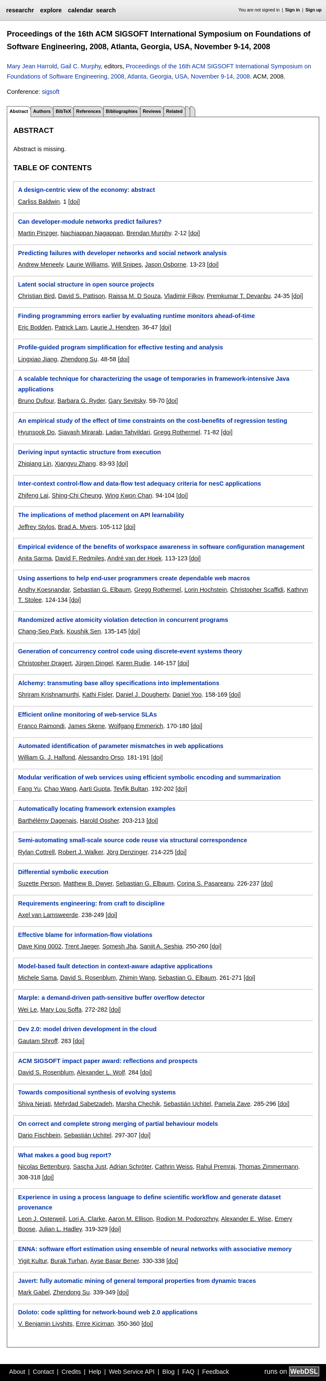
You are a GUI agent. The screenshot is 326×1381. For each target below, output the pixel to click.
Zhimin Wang (137, 977)
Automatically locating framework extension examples (96, 808)
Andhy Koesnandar (44, 589)
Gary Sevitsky (127, 400)
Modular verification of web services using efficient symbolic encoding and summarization (149, 777)
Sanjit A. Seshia (161, 946)
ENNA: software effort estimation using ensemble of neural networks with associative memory (155, 1249)
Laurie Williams (87, 264)
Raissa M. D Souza (134, 296)
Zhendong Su (78, 359)
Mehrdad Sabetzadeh (83, 1103)
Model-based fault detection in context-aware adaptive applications (115, 966)
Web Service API (132, 1371)
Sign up (314, 10)
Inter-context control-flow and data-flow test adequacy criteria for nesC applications (139, 483)
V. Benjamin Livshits (45, 1323)
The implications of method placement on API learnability (101, 515)
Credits (71, 1371)
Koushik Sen (84, 631)
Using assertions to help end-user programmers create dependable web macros (134, 578)
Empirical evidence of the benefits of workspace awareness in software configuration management (161, 546)
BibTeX (63, 111)
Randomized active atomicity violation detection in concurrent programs (123, 619)
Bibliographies (122, 111)
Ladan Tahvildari (128, 432)
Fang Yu (29, 788)
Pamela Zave (232, 1103)
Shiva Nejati (34, 1103)
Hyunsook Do (36, 432)
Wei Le (27, 1009)
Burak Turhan (69, 1260)
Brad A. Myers (77, 526)
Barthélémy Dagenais (47, 820)
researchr (20, 10)
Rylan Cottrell (36, 852)
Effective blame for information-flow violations (85, 934)
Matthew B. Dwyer (87, 883)
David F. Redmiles (79, 558)
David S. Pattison (81, 296)
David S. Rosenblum (88, 977)
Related (174, 111)
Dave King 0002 (39, 946)
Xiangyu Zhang (75, 463)
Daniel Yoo (187, 694)
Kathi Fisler (97, 694)
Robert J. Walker (80, 852)
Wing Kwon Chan (128, 495)
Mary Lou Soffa (61, 1009)
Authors (42, 111)
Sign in (292, 10)
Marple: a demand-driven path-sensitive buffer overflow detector (111, 997)
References (88, 111)
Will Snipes (126, 264)
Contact (43, 1371)
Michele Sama (37, 977)
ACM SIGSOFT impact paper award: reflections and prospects (107, 1061)
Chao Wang (60, 788)
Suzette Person (38, 883)
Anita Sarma (34, 558)
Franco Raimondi (41, 726)
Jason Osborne (165, 264)
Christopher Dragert (44, 663)
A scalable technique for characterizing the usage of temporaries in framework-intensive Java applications (153, 383)
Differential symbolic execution (63, 872)
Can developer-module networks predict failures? (89, 221)
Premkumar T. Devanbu (239, 296)
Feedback (215, 1371)
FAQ (188, 1371)
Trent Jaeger (82, 946)
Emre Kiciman (95, 1323)
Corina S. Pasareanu (205, 883)
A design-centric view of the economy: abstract (86, 189)
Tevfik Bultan (130, 788)
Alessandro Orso (101, 757)
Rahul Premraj (215, 1166)
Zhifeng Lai (33, 495)
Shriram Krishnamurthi (48, 694)
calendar (80, 10)
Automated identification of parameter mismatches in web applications (120, 746)
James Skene (86, 726)
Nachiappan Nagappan (91, 233)
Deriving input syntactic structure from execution (89, 452)
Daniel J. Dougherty (142, 694)
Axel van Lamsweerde (48, 914)
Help (95, 1371)
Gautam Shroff (37, 1041)
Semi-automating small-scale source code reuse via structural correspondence (132, 840)
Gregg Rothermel (176, 432)
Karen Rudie (133, 663)
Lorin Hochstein (205, 589)
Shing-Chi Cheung (77, 495)
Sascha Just (89, 1166)
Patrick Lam (71, 327)
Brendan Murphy (148, 233)
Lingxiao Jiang (37, 359)
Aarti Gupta (94, 788)
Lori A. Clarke (87, 1218)
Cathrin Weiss (174, 1166)
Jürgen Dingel (94, 663)
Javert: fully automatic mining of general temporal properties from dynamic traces (137, 1280)
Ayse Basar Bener (114, 1260)
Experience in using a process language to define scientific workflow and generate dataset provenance (149, 1202)
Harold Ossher (99, 820)
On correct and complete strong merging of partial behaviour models (118, 1123)
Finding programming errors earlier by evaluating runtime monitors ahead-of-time (136, 315)
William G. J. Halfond (46, 757)
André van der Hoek (134, 558)
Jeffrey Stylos (36, 526)
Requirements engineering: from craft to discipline (91, 903)
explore (51, 10)
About (17, 1371)
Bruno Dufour (36, 400)
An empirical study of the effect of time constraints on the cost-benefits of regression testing (152, 420)
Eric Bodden (34, 327)
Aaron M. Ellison (130, 1218)
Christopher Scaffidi (256, 589)
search (105, 10)
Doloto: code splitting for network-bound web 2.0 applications (107, 1312)
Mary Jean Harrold (32, 66)
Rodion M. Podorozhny (187, 1218)
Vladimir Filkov (183, 296)
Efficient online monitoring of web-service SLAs (87, 714)
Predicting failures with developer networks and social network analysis (122, 253)
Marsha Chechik (138, 1103)
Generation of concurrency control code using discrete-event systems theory (130, 651)
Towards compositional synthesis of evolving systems (97, 1092)
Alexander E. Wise (246, 1218)
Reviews (152, 111)
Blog (168, 1371)
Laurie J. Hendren (114, 327)
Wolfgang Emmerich (135, 726)
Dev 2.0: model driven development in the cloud (87, 1029)
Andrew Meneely (40, 264)
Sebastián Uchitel (187, 1103)
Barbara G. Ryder (81, 400)
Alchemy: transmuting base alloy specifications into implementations (118, 683)
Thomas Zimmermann (268, 1166)
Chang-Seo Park (40, 631)
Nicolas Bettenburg (44, 1166)
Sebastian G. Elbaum (102, 589)
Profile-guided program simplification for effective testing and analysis (120, 347)
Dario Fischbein (39, 1135)
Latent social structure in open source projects (86, 284)
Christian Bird (36, 296)
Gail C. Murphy (80, 66)
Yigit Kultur (32, 1260)
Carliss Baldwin (38, 201)
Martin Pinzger (37, 233)
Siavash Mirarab (80, 432)
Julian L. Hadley (60, 1229)
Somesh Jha (119, 946)
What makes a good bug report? (64, 1155)
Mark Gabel (33, 1292)
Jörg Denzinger (127, 852)
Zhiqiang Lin (34, 463)
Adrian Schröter (131, 1166)
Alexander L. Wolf (101, 1072)
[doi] (74, 201)
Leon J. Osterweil (41, 1218)
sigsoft (50, 91)
